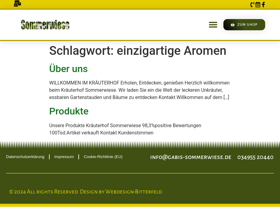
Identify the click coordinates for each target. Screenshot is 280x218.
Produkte (69, 111)
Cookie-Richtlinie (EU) (103, 156)
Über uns (68, 68)
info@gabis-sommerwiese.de (190, 157)
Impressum (64, 156)
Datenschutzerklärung (25, 156)
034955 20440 (255, 157)
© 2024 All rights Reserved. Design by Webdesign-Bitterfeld (85, 192)
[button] (213, 24)
